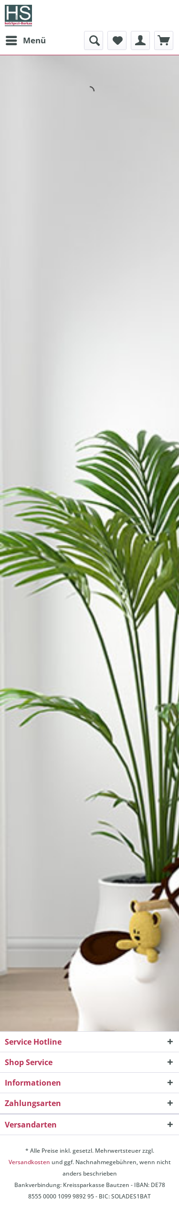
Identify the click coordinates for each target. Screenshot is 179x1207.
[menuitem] (25, 40)
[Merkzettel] (116, 40)
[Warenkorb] (163, 40)
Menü (26, 39)
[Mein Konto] (140, 40)
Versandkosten (29, 1162)
